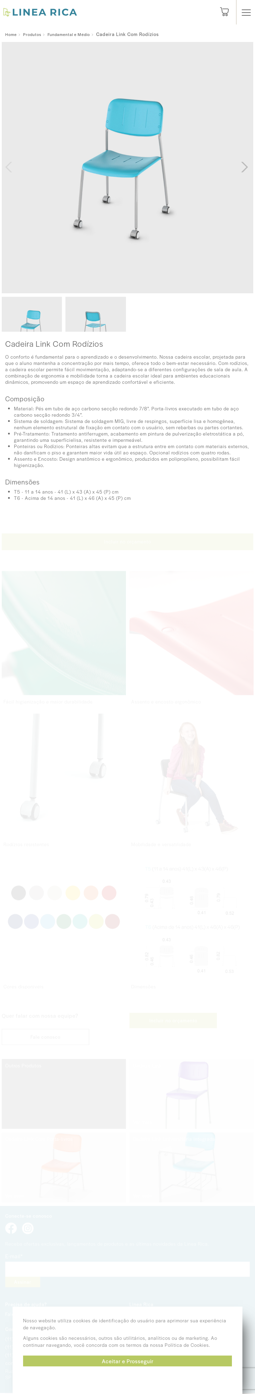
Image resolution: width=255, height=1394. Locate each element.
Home (11, 34)
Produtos (32, 34)
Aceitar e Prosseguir (128, 1361)
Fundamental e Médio (69, 34)
